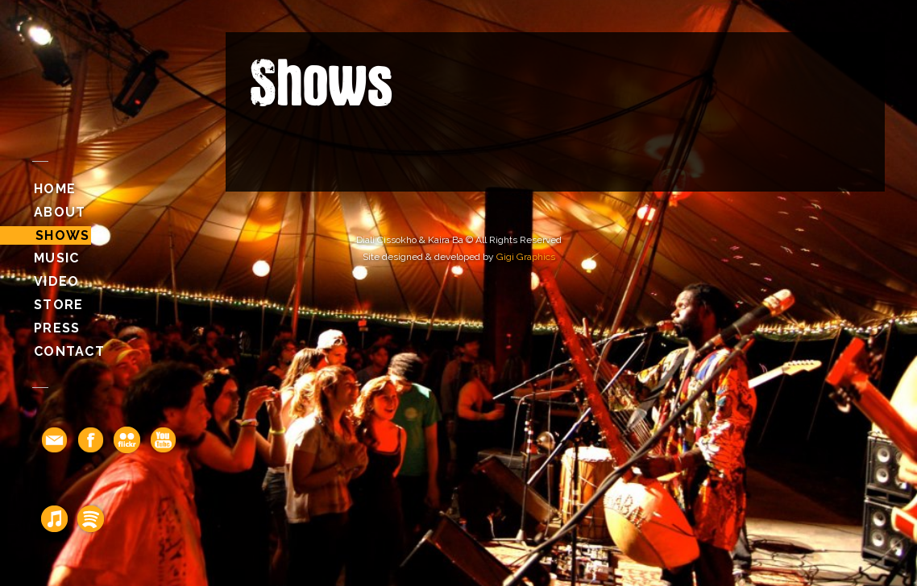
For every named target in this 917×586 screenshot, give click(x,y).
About (59, 212)
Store (58, 304)
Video (56, 281)
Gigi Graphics (525, 256)
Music (56, 258)
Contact (69, 351)
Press (57, 328)
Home (55, 188)
